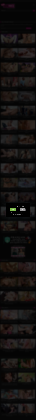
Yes (13, 209)
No (22, 209)
